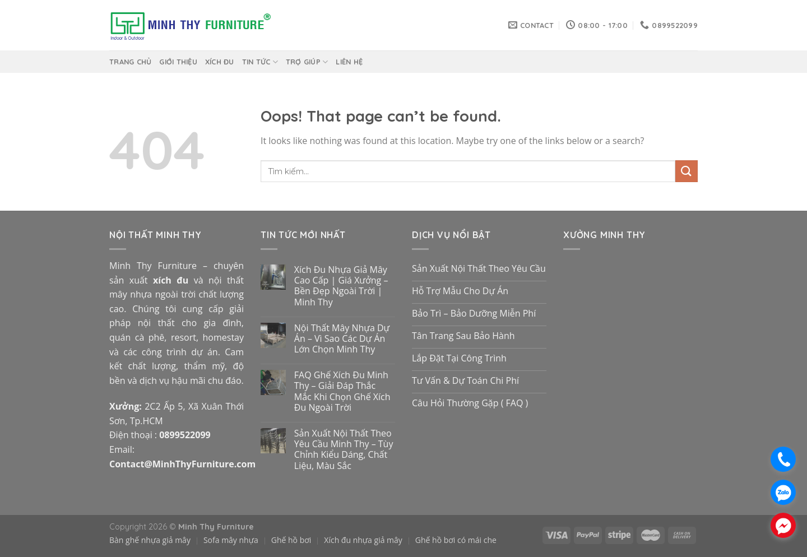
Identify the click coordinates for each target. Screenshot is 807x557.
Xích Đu (219, 61)
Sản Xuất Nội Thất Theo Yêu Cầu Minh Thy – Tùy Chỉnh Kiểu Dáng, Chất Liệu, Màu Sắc (343, 449)
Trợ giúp (307, 62)
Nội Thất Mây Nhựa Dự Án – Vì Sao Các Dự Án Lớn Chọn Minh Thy (341, 339)
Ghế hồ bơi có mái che (456, 540)
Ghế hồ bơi (291, 540)
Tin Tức (260, 62)
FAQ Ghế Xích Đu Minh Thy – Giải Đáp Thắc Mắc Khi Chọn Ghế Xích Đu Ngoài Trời (342, 391)
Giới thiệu (178, 61)
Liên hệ (349, 61)
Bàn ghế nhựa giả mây (150, 540)
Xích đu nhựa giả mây (363, 540)
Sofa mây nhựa (230, 540)
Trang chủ (130, 61)
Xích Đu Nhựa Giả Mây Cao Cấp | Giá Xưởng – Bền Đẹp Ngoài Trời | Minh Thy (341, 286)
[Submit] (686, 171)
